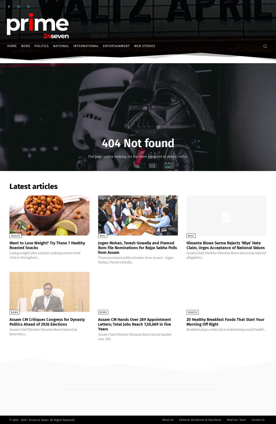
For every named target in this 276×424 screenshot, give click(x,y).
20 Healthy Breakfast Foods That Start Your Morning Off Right (224, 322)
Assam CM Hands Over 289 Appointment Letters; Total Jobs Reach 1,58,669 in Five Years (137, 324)
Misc (103, 235)
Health (15, 235)
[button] (265, 46)
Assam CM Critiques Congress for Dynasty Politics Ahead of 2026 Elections (41, 324)
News (14, 312)
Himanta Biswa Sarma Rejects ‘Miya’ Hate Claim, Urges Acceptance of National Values (222, 247)
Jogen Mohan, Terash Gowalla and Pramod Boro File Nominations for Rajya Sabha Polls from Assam (137, 247)
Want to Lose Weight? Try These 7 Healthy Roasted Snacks (42, 245)
